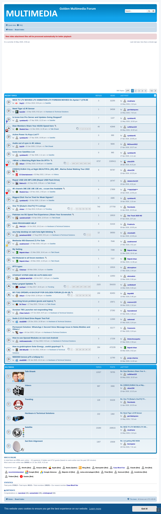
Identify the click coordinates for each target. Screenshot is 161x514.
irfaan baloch (24, 313)
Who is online (10, 457)
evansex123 (131, 302)
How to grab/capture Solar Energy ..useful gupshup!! (36, 346)
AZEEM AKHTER (26, 278)
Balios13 (23, 183)
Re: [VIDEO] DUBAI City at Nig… (132, 385)
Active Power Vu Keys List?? (25, 134)
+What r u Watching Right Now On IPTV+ (31, 160)
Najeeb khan (24, 252)
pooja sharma (132, 358)
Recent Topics (11, 95)
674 (89, 163)
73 (83, 209)
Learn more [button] (95, 508)
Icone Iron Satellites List (23, 152)
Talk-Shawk (54, 129)
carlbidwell (131, 285)
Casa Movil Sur (119, 468)
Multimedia (9, 367)
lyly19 (22, 146)
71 (77, 209)
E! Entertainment (26, 174)
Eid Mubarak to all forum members (28, 258)
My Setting (17, 249)
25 (83, 349)
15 (86, 295)
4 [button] (142, 90)
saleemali (131, 319)
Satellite (48, 103)
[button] (127, 91)
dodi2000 (23, 322)
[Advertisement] (80, 65)
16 (89, 295)
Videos (56, 174)
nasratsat (21, 493)
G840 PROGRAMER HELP (24, 223)
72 (80, 209)
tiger (21, 332)
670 (73, 163)
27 (89, 349)
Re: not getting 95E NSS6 (130, 441)
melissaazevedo (26, 341)
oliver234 (130, 170)
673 (85, 163)
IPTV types (17, 266)
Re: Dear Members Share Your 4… (133, 371)
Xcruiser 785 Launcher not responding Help (32, 310)
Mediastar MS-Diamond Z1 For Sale (28, 240)
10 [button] (151, 90)
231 (81, 287)
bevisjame (131, 444)
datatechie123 (132, 181)
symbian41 (24, 120)
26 (86, 349)
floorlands (131, 207)
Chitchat (23, 270)
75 (89, 209)
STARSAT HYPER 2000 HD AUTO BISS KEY (32, 275)
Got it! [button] (144, 509)
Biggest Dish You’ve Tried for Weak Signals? (32, 197)
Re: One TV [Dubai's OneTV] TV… (133, 399)
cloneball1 (131, 233)
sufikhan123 (132, 127)
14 (83, 295)
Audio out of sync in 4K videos (26, 143)
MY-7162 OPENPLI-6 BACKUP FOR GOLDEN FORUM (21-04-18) (41, 292)
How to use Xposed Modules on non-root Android (35, 338)
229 (73, 287)
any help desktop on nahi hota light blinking (32, 232)
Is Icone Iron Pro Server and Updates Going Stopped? (37, 117)
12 (77, 295)
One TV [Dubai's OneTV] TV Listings (29, 206)
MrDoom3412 (132, 144)
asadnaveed (24, 244)
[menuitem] (20, 25)
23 (77, 349)
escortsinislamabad (16, 472)
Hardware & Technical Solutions (57, 112)
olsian (22, 209)
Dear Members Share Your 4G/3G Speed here (33, 126)
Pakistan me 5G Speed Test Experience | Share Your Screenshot (41, 214)
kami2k (22, 112)
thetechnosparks (133, 339)
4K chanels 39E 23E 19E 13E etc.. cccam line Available (37, 189)
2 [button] (135, 90)
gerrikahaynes (132, 110)
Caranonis (131, 328)
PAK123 (23, 226)
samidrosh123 (25, 218)
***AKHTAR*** (132, 190)
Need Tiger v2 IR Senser (23, 108)
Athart (22, 164)
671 (77, 163)
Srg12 (22, 103)
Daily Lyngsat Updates (22, 284)
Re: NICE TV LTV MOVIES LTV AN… (134, 427)
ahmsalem (131, 276)
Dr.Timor (23, 304)
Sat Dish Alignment (34, 441)
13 (80, 295)
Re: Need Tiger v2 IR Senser (131, 413)
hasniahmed (132, 311)
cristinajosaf (47, 493)
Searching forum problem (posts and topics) (32, 301)
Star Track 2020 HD (134, 216)
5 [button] (145, 90)
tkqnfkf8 (130, 293)
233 (89, 287)
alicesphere (131, 267)
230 (77, 287)
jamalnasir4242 (25, 235)
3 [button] (139, 90)
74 (86, 209)
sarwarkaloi (33, 493)
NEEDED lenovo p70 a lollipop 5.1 (27, 357)
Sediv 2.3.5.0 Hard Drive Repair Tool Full (30, 318)
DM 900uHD (24, 350)
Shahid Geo (24, 129)
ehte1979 (130, 161)
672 (81, 163)
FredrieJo (131, 224)
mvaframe (131, 101)
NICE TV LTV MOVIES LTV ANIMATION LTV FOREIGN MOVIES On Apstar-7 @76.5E (50, 100)
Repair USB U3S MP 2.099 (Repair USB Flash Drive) (36, 180)
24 (80, 349)
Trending (48, 209)
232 (85, 287)
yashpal (23, 287)
